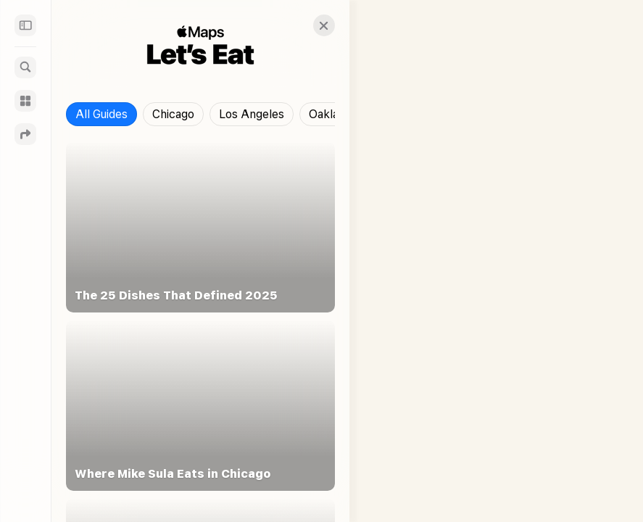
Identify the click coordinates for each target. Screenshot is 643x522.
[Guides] (25, 100)
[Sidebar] (25, 25)
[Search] (25, 67)
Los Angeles (251, 114)
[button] (311, 25)
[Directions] (25, 134)
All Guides (101, 114)
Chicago (173, 114)
